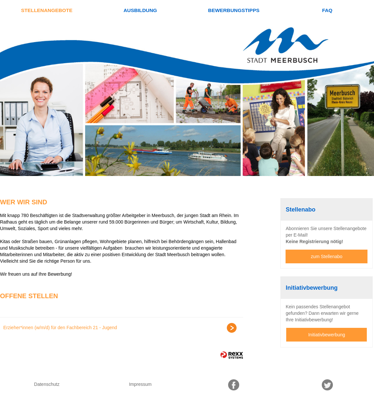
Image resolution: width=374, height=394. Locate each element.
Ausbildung (140, 10)
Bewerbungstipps (233, 10)
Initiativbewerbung (326, 334)
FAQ (327, 10)
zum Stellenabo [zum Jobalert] (327, 256)
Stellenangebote (46, 10)
